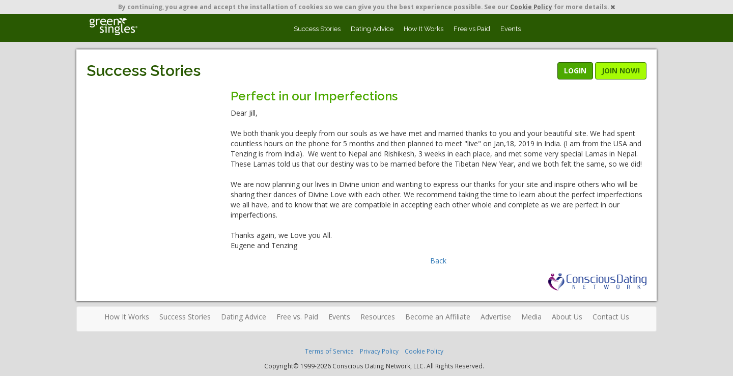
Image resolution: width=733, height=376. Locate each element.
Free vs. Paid (297, 316)
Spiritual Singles (113, 26)
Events (510, 29)
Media (531, 316)
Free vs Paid (472, 29)
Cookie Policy (531, 7)
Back (438, 260)
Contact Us (611, 316)
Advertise (496, 316)
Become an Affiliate (437, 316)
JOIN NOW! (621, 70)
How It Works (423, 29)
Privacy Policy (379, 351)
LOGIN (575, 70)
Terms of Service (329, 351)
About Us (567, 316)
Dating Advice (372, 29)
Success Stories (317, 29)
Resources (377, 316)
